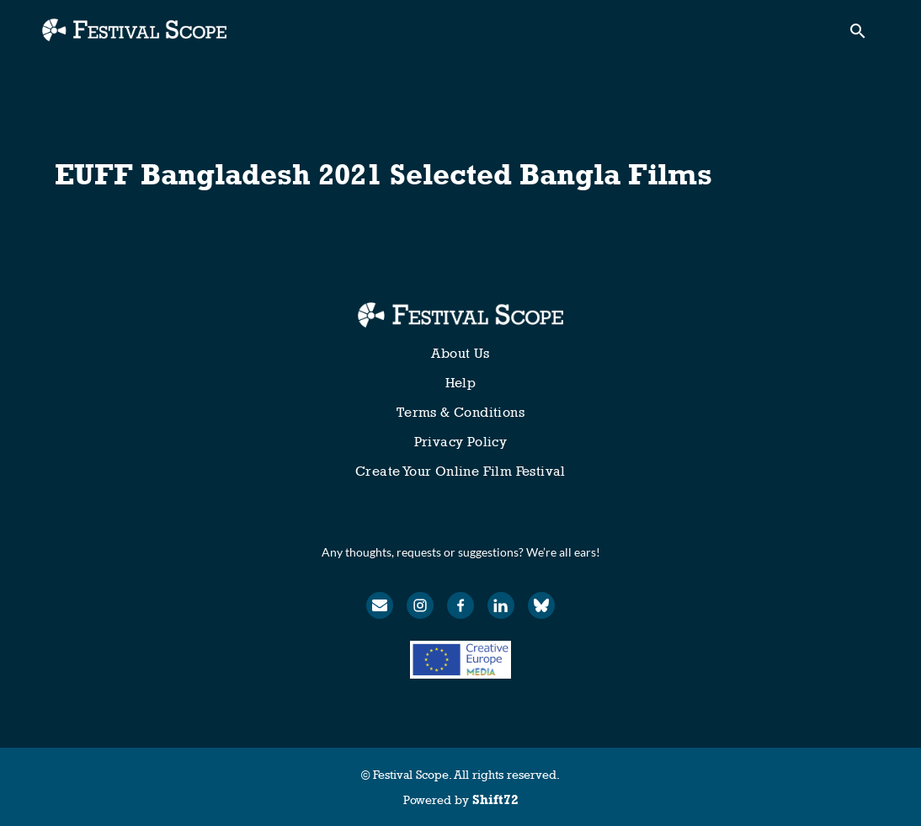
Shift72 (495, 799)
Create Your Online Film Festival (460, 471)
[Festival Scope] (460, 315)
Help (460, 383)
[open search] (864, 35)
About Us (460, 353)
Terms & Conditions (460, 412)
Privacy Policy (461, 442)
